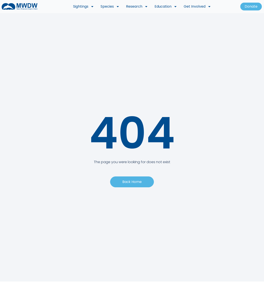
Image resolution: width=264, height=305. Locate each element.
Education (166, 6)
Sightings (83, 6)
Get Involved (197, 6)
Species (110, 6)
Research (137, 6)
